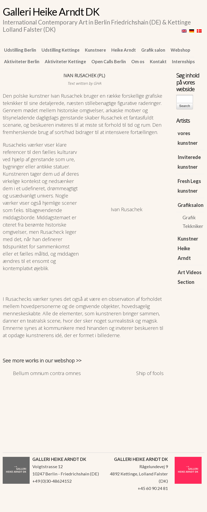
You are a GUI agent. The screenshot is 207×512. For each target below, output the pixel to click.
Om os (137, 61)
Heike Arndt (123, 49)
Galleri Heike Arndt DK (51, 11)
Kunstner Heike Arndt (188, 248)
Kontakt (158, 61)
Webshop (180, 49)
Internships (183, 61)
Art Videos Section (190, 277)
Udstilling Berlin (20, 49)
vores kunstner (188, 138)
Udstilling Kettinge (61, 49)
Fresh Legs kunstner (189, 186)
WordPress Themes (194, 506)
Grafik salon (153, 49)
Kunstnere (95, 49)
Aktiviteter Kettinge (65, 61)
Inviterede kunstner (189, 162)
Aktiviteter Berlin (21, 61)
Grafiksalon (190, 205)
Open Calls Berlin (108, 61)
